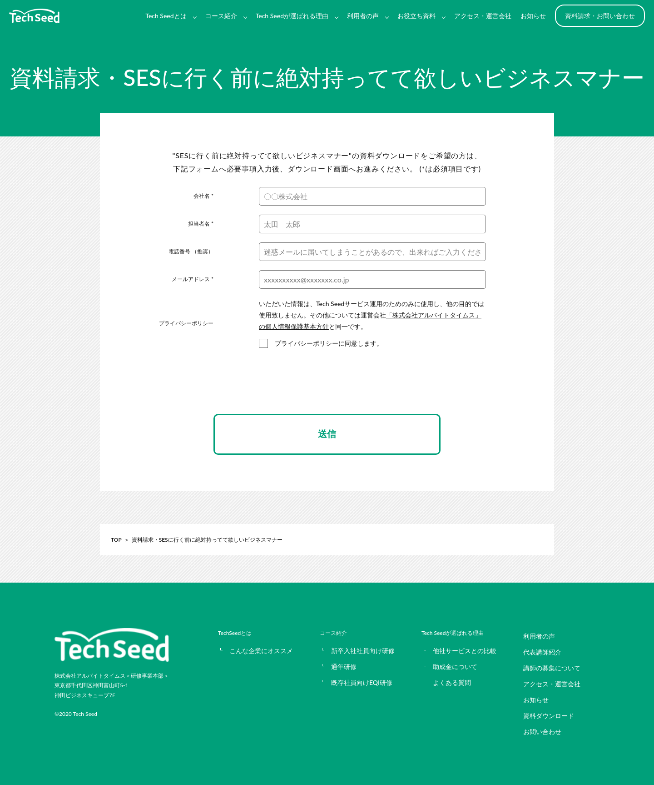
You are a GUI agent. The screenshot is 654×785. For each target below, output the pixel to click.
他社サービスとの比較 (464, 650)
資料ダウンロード (548, 716)
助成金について (455, 666)
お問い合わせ (542, 731)
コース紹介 (221, 16)
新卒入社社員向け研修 (363, 650)
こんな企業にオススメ (261, 650)
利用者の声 (363, 16)
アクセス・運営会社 (482, 16)
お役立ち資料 (416, 16)
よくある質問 (452, 682)
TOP (116, 539)
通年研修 (344, 666)
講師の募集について (551, 668)
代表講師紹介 (542, 652)
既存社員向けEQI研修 (361, 682)
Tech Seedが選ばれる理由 (292, 16)
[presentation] (327, 389)
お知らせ (533, 16)
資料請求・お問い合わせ (600, 16)
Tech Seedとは (165, 16)
